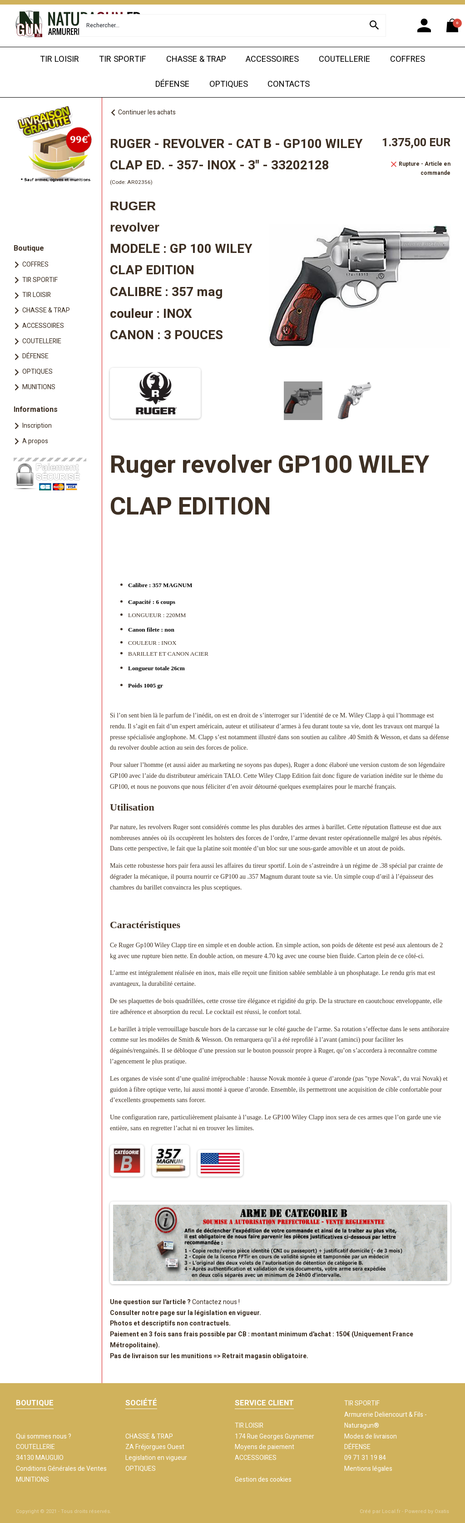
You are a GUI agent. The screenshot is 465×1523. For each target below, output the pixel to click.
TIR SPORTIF (122, 59)
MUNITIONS (38, 387)
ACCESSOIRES (272, 59)
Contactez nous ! (216, 1302)
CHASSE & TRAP (196, 59)
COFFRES (407, 59)
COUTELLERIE (344, 59)
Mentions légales (368, 1469)
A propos (35, 441)
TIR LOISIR (59, 59)
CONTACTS (288, 84)
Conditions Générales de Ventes (61, 1469)
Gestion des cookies (263, 1479)
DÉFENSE (172, 84)
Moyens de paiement (264, 1447)
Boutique (29, 248)
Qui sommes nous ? (43, 1436)
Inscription (37, 425)
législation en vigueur (226, 1313)
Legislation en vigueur (156, 1458)
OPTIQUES (228, 84)
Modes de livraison (370, 1436)
